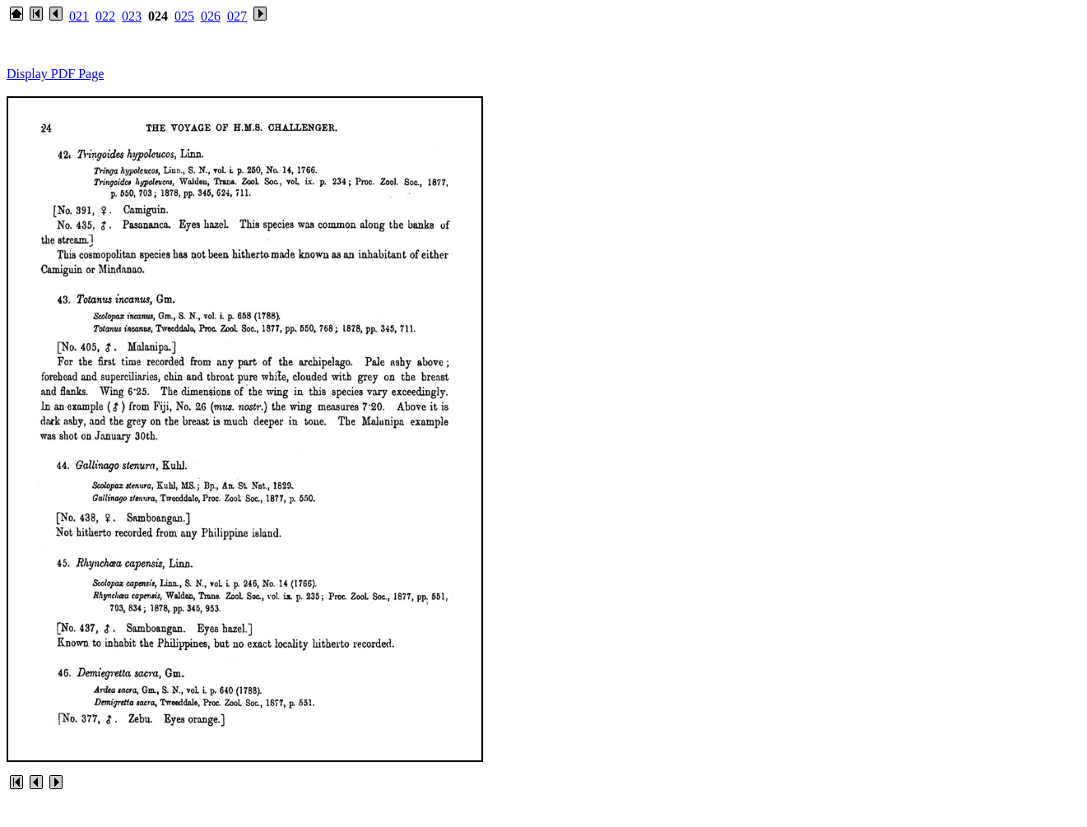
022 (105, 16)
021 (79, 16)
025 (184, 16)
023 (132, 16)
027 (237, 16)
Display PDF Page (55, 74)
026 (211, 16)
